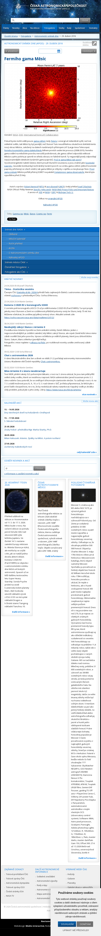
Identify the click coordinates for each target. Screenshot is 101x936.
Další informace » (21, 611)
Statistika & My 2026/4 (27, 292)
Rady (69, 28)
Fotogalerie (49, 28)
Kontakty (93, 28)
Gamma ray (18, 213)
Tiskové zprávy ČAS (15, 878)
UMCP (61, 186)
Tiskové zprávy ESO (15, 887)
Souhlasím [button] (67, 924)
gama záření (39, 141)
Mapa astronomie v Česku (49, 894)
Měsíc (26, 213)
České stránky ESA (15, 891)
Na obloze (35, 28)
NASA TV (10, 895)
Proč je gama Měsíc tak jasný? (68, 159)
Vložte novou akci (90, 401)
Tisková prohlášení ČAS (17, 874)
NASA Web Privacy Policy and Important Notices (73, 189)
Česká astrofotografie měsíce (48, 485)
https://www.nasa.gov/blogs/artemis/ (63, 389)
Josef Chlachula (84, 186)
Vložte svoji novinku (89, 277)
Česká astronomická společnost (26, 906)
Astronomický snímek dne (46, 36)
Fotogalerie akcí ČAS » (16, 271)
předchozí (13, 51)
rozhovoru (16, 295)
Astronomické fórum (46, 898)
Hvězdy (71, 874)
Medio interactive (35, 926)
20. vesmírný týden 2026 (16, 483)
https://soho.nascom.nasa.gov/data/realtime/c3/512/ (29, 317)
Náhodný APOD (50, 204)
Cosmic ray (41, 213)
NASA (15, 134)
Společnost (80, 28)
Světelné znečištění (46, 876)
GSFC (53, 192)
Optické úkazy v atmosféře (80, 887)
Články (6, 28)
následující (88, 51)
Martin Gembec (26, 301)
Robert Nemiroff (31, 186)
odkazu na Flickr (37, 342)
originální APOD (55, 198)
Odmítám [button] (85, 924)
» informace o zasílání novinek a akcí (21, 473)
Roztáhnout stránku (87, 43)
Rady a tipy (42, 885)
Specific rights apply (42, 189)
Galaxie (71, 878)
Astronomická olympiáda (17, 882)
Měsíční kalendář (17, 238)
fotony (54, 141)
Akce (25, 28)
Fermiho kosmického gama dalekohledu (23, 150)
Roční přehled (15, 243)
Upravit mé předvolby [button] (76, 930)
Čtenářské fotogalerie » (17, 267)
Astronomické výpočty (47, 880)
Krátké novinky (13, 279)
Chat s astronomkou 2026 (18, 355)
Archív (12, 248)
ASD (40, 192)
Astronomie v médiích (47, 889)
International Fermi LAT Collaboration (41, 134)
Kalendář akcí (12, 402)
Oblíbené (13, 234)
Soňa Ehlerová (26, 351)
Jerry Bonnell (52, 186)
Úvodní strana (11, 36)
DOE (21, 134)
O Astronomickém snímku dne (24, 252)
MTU (42, 186)
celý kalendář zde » (87, 452)
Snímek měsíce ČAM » (16, 262)
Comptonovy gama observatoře (69, 172)
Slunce (32, 213)
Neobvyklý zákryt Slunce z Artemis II (24, 327)
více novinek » (89, 394)
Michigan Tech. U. (65, 192)
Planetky (72, 882)
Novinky (16, 28)
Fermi (49, 213)
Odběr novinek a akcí (17, 460)
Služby (61, 28)
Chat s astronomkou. (50, 361)
